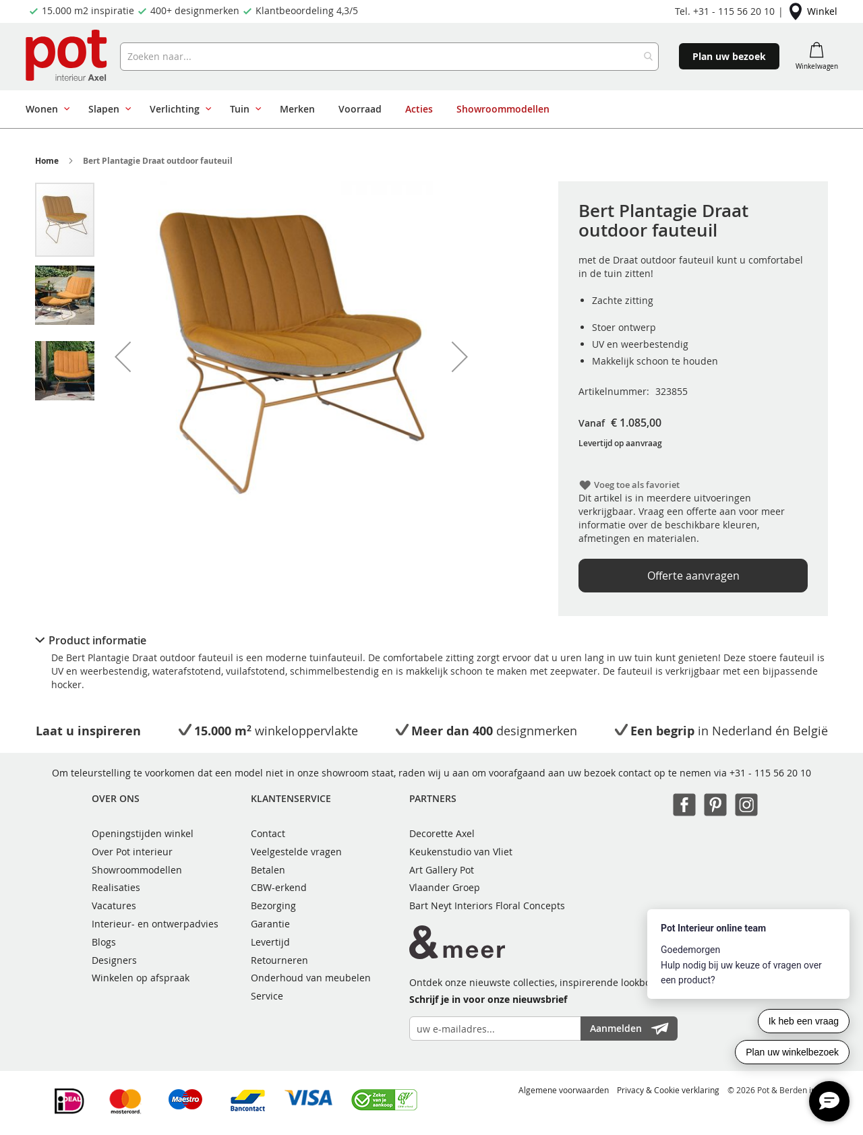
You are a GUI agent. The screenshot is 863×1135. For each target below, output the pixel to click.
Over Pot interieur (132, 851)
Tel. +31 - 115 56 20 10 (725, 11)
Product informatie (97, 640)
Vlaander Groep (444, 887)
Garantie (270, 923)
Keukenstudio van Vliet (460, 851)
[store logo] (68, 57)
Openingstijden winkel (143, 833)
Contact (268, 833)
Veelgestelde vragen (296, 851)
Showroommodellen (137, 869)
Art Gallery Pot (441, 869)
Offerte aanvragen (693, 575)
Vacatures (114, 905)
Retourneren (279, 960)
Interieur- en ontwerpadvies (155, 923)
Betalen (268, 869)
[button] (123, 356)
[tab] (431, 640)
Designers (114, 960)
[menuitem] (45, 109)
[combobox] (389, 56)
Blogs (104, 941)
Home (47, 160)
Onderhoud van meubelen (311, 977)
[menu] (426, 109)
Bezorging (273, 905)
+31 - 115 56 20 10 (770, 772)
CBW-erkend (279, 887)
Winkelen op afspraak (140, 977)
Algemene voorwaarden (563, 1089)
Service (267, 995)
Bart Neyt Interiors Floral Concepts (487, 905)
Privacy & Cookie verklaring (668, 1089)
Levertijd (270, 941)
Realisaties (116, 887)
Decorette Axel (442, 833)
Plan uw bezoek (729, 56)
